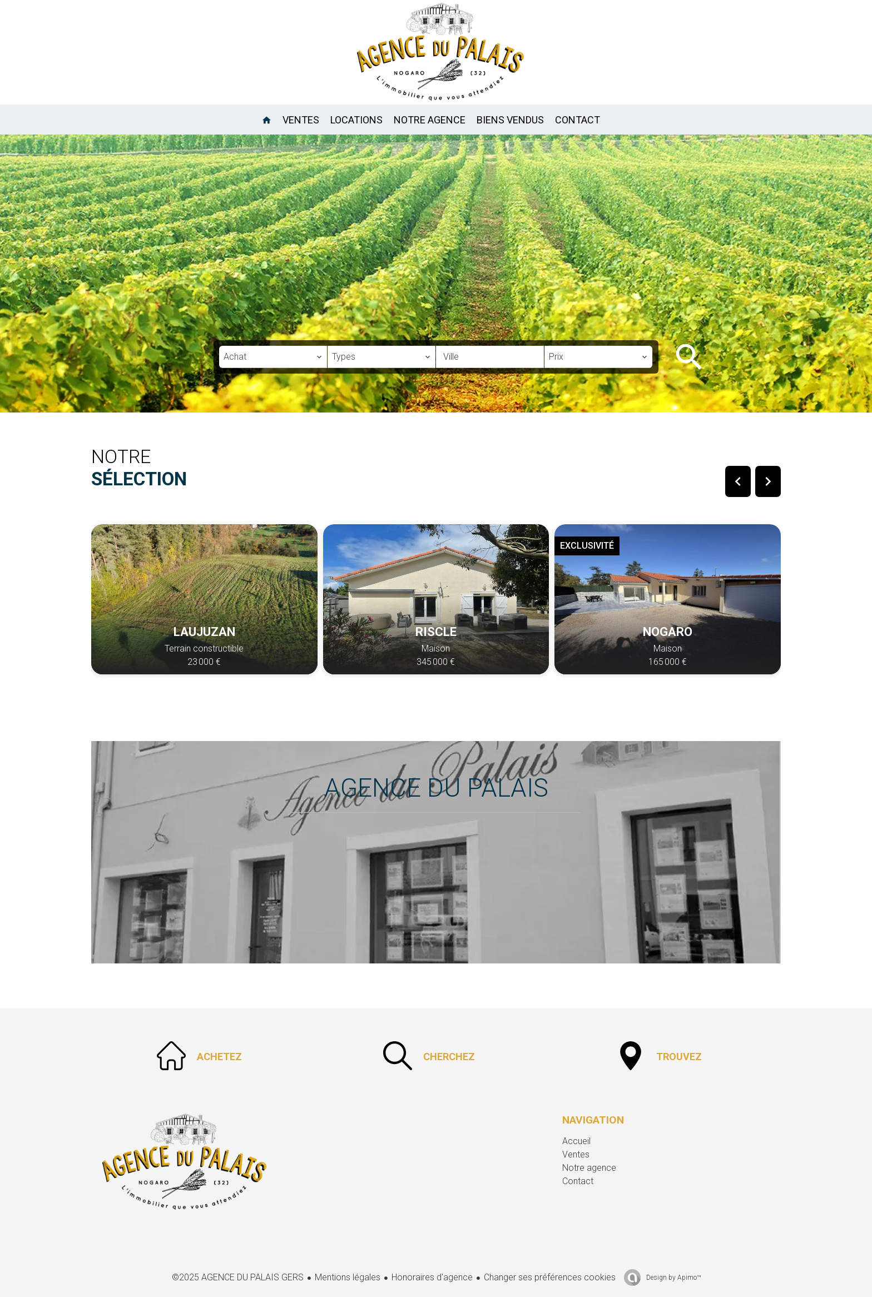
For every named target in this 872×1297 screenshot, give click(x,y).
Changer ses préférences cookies (550, 1277)
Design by (673, 1277)
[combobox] (273, 357)
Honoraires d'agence (432, 1277)
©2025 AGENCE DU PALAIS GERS (238, 1277)
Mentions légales (347, 1277)
